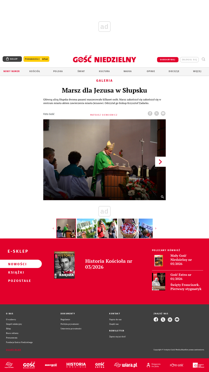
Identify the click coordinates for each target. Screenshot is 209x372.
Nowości (15, 264)
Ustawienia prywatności (71, 328)
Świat (81, 71)
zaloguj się (189, 60)
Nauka (128, 71)
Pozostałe (15, 280)
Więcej (197, 71)
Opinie (151, 71)
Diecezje (174, 71)
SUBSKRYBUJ (167, 60)
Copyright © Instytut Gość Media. (167, 350)
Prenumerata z (36, 59)
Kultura (104, 71)
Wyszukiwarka (203, 59)
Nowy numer (11, 71)
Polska (58, 71)
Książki (15, 272)
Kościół (34, 71)
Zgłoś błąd (13, 350)
